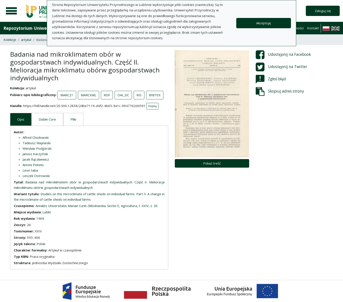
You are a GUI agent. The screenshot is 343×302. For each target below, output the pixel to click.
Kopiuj (152, 106)
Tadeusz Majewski (37, 143)
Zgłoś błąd (271, 79)
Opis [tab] (20, 119)
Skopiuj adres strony (280, 91)
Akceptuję (263, 23)
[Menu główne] (11, 11)
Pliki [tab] (73, 119)
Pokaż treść (212, 163)
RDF (107, 95)
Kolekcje (10, 39)
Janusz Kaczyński (35, 154)
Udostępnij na (283, 54)
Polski (41, 244)
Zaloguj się (323, 11)
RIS (139, 95)
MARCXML (88, 95)
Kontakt (313, 28)
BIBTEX (155, 95)
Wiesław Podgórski (37, 148)
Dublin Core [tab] (47, 119)
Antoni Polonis (33, 165)
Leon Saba (30, 170)
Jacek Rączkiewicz (36, 159)
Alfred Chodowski (36, 137)
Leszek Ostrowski (36, 176)
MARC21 (66, 95)
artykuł (26, 39)
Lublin (46, 212)
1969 (40, 218)
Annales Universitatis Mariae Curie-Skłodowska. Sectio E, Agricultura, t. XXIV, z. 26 (96, 206)
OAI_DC (123, 95)
